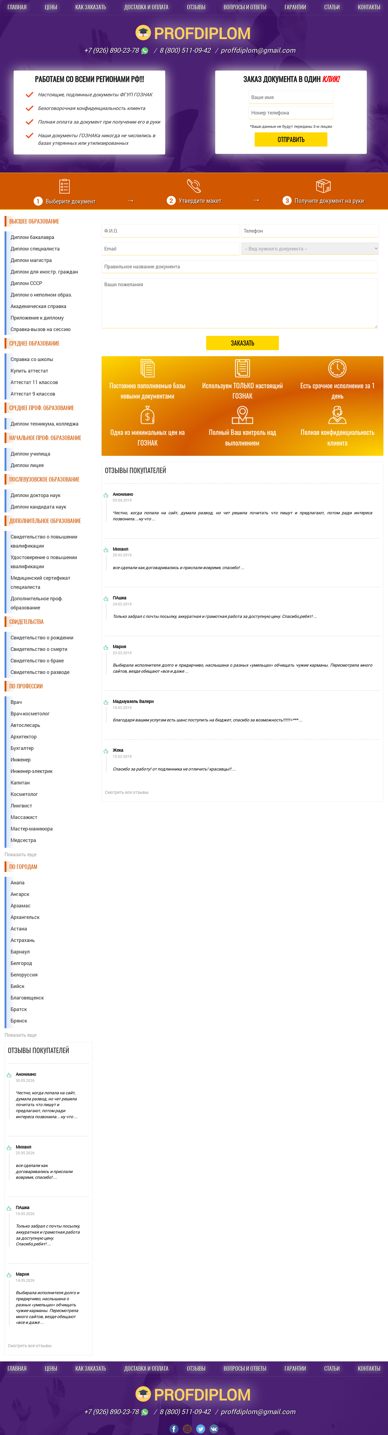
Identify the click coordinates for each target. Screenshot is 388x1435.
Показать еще (20, 854)
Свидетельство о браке (37, 660)
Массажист (24, 817)
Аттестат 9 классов (33, 393)
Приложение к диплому (37, 317)
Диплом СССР (26, 283)
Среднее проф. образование (41, 408)
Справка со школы (32, 359)
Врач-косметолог (30, 713)
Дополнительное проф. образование (37, 603)
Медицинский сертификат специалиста (40, 582)
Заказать (242, 343)
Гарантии (295, 7)
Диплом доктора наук (35, 495)
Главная (17, 7)
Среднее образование (34, 343)
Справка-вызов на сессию (41, 329)
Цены (51, 7)
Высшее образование (34, 221)
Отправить (291, 139)
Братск (19, 1009)
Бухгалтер (22, 748)
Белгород (21, 963)
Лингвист (21, 805)
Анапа (18, 882)
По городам (23, 866)
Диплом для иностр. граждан (44, 271)
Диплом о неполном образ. (41, 294)
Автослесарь (25, 725)
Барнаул (20, 951)
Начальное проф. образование (45, 438)
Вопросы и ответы (245, 7)
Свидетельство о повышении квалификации (44, 541)
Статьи (332, 7)
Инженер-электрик (31, 771)
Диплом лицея (27, 465)
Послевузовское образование (44, 479)
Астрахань (23, 940)
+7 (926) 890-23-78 (116, 50)
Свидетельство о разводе (40, 672)
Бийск (17, 986)
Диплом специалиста (35, 248)
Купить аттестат (29, 370)
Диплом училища (30, 453)
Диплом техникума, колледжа (45, 423)
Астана (19, 928)
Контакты (369, 7)
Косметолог (24, 794)
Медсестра (23, 840)
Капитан (20, 782)
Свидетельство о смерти (39, 649)
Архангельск (25, 917)
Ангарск (20, 894)
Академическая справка (38, 306)
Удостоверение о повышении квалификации (44, 561)
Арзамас (21, 905)
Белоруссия (24, 974)
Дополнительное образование (45, 521)
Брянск (19, 1020)
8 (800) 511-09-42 (184, 50)
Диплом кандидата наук (38, 506)
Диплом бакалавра (32, 237)
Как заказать (90, 7)
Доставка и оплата (146, 7)
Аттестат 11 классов (34, 382)
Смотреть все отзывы (30, 1345)
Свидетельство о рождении (42, 637)
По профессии (26, 686)
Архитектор (24, 736)
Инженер (21, 759)
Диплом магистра (31, 260)
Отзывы (196, 7)
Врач (16, 702)
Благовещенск (27, 997)
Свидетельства (26, 621)
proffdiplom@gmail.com (258, 50)
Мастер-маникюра (32, 828)
